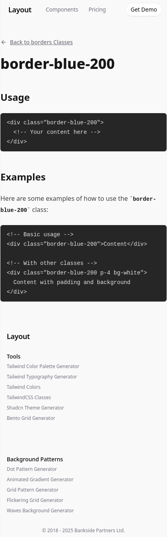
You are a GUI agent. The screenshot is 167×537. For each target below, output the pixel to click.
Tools (14, 356)
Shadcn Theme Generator (35, 407)
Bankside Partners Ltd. (99, 530)
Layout (19, 9)
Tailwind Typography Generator (42, 376)
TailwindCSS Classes (29, 397)
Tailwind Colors (24, 387)
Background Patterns (35, 459)
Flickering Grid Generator (35, 500)
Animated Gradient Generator (40, 479)
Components (62, 9)
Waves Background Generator (40, 510)
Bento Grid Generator (31, 418)
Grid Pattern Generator (32, 489)
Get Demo (144, 9)
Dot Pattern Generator (32, 469)
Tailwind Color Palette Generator (43, 366)
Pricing (97, 9)
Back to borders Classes (36, 42)
